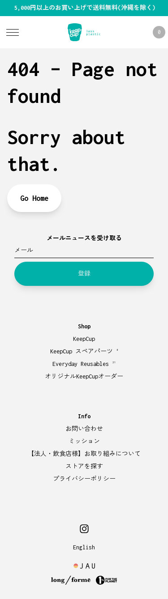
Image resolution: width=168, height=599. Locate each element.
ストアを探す (84, 466)
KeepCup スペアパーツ (84, 351)
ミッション (84, 441)
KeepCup (84, 339)
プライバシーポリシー (84, 479)
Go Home (34, 198)
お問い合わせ (84, 428)
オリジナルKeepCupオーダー (84, 376)
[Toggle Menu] (13, 32)
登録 (84, 273)
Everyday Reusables (84, 364)
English (84, 547)
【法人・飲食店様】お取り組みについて (84, 453)
